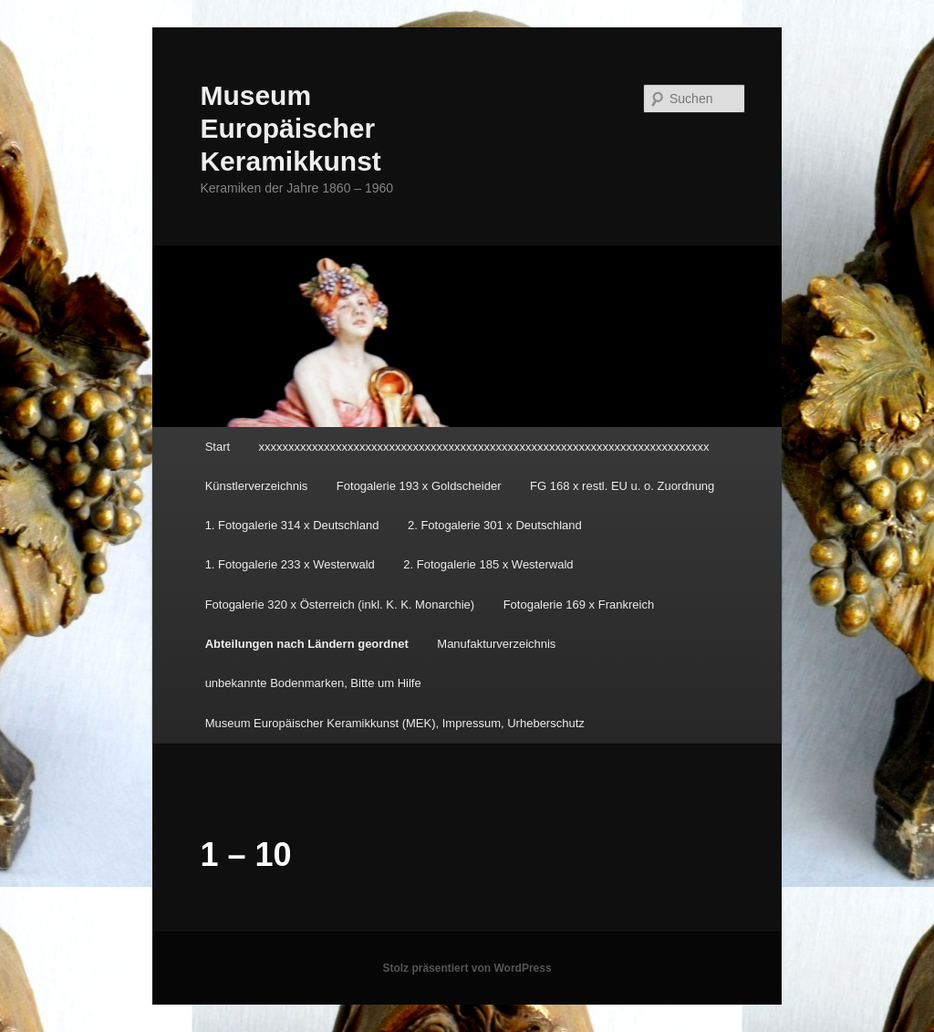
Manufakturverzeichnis (496, 644)
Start (217, 446)
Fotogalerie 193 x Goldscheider (419, 486)
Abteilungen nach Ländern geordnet (307, 644)
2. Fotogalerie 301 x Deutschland (495, 525)
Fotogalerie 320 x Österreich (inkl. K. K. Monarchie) (340, 604)
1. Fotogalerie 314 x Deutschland (292, 525)
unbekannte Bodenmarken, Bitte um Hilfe (313, 683)
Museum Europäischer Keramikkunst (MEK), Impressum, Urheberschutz (395, 723)
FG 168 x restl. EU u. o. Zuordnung (622, 486)
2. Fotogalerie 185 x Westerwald (488, 564)
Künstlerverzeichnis (256, 486)
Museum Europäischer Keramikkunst (290, 128)
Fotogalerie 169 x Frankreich (578, 604)
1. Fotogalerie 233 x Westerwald (290, 564)
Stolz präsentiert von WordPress (466, 968)
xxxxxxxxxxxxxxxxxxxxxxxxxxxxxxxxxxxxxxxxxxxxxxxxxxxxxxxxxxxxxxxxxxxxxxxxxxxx (484, 446)
